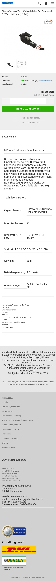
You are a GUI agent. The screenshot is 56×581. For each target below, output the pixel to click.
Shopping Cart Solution (19, 577)
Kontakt (5, 402)
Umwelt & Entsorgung (10, 438)
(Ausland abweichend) (44, 81)
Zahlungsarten (7, 411)
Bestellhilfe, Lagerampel (11, 407)
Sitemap (5, 443)
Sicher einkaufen (8, 447)
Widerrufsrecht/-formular (11, 425)
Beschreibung (9, 136)
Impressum (6, 434)
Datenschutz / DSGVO (10, 429)
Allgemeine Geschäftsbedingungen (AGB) (17, 420)
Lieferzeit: (6, 81)
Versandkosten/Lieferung (11, 416)
